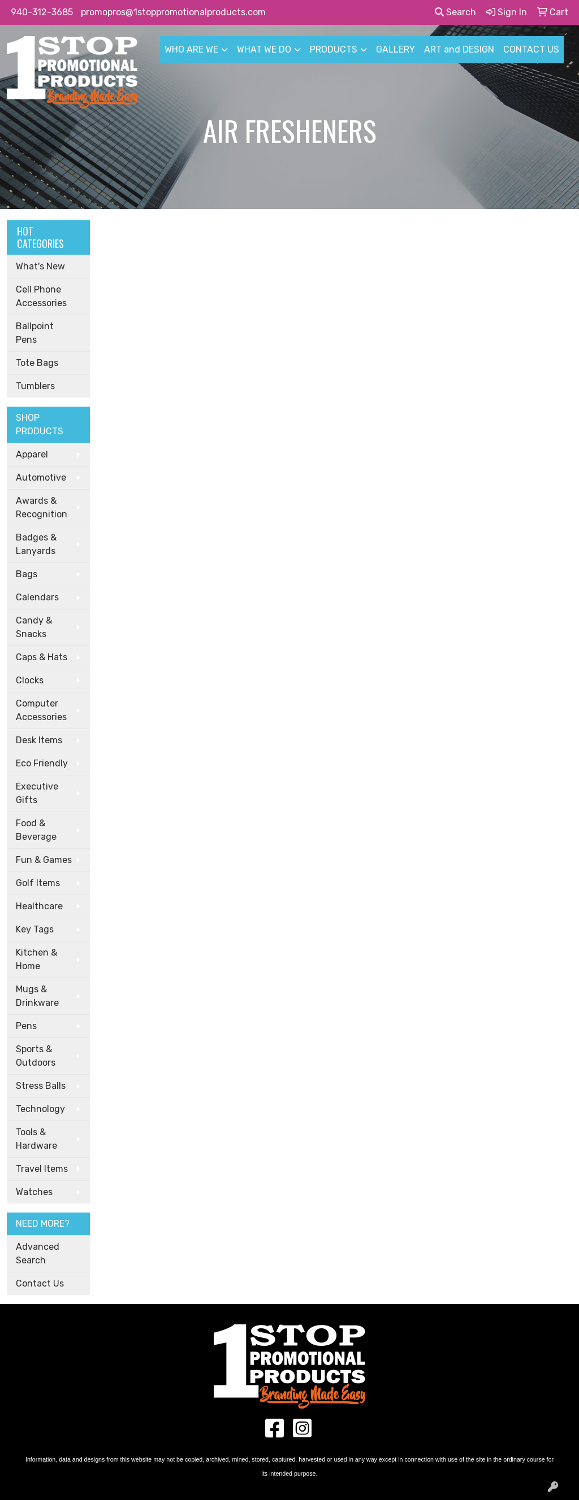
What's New (40, 266)
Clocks (30, 680)
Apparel (32, 454)
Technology (40, 1109)
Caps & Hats (41, 657)
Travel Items (42, 1168)
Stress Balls (41, 1085)
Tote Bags (37, 362)
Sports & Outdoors (35, 1056)
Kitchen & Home (36, 959)
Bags (26, 574)
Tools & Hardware (36, 1139)
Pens (26, 1026)
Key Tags (35, 929)
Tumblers (35, 386)
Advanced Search (37, 1253)
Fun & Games (44, 859)
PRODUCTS (333, 49)
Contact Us (40, 1283)
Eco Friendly (42, 763)
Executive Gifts (37, 793)
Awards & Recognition (41, 507)
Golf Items (38, 883)
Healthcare (39, 906)
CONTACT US (531, 49)
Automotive (41, 477)
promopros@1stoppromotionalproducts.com (173, 12)
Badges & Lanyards (36, 544)
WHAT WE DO (264, 49)
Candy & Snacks (34, 627)
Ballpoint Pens (35, 333)
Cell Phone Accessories (41, 296)
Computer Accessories (41, 710)
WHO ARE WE (191, 49)
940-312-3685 (42, 12)
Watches (34, 1192)
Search (455, 12)
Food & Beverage (36, 830)
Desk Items (39, 740)
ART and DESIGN (459, 49)
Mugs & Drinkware (37, 996)
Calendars (37, 597)
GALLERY (395, 49)
